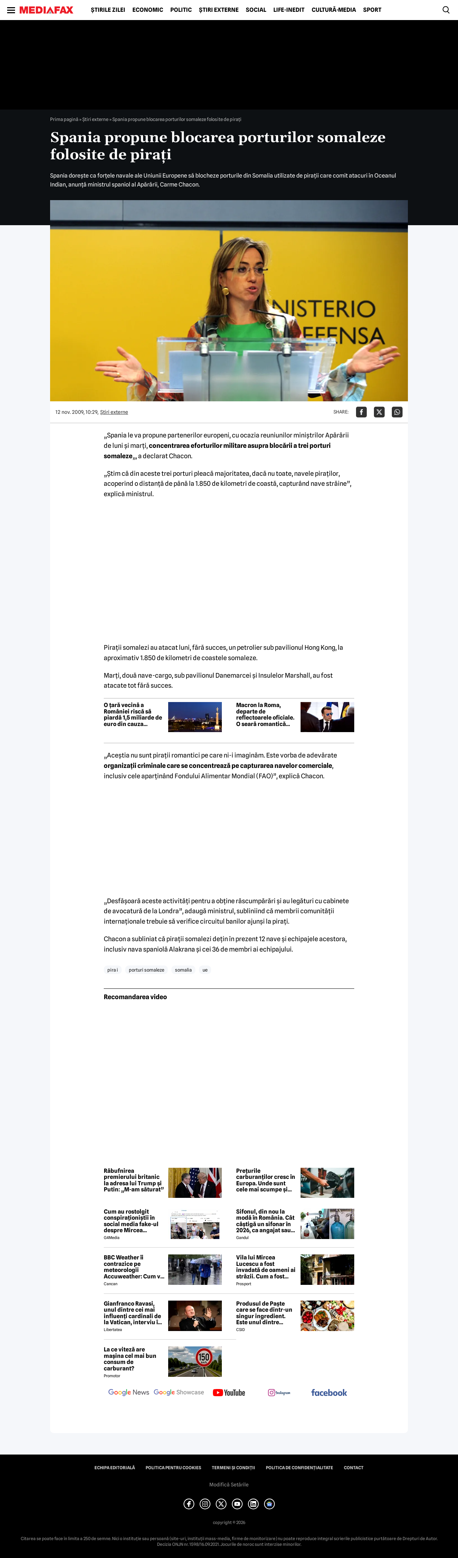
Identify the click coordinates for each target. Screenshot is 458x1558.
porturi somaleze (146, 970)
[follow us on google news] (129, 1393)
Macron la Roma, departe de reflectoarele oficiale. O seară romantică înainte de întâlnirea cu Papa (265, 714)
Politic (181, 10)
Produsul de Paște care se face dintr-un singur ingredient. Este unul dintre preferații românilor (264, 1313)
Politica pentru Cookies (173, 1467)
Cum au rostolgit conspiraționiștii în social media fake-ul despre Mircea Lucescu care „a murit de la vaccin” (134, 1221)
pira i (112, 970)
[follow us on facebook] (329, 1393)
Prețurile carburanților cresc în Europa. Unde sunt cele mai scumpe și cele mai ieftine (265, 1180)
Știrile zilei (108, 10)
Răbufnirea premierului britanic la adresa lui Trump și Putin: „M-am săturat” (134, 1180)
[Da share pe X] (379, 412)
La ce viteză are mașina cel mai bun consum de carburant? (130, 1358)
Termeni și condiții (233, 1467)
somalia (183, 970)
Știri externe (219, 10)
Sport (372, 10)
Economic (147, 10)
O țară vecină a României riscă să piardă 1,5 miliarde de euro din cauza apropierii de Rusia (133, 714)
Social (256, 10)
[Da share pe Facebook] (361, 412)
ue (205, 970)
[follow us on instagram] (279, 1393)
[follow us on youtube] (229, 1393)
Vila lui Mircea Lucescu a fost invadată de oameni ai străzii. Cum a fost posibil (266, 1266)
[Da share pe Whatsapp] (397, 412)
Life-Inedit (288, 10)
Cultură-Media (334, 10)
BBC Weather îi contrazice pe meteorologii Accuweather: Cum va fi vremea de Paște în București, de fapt (134, 1266)
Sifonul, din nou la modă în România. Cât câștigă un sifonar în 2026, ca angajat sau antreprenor (265, 1221)
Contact (354, 1467)
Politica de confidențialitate (299, 1467)
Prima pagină (64, 119)
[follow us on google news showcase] (179, 1393)
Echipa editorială (114, 1467)
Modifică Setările (229, 1484)
